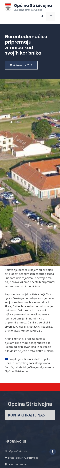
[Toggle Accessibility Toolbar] (52, 451)
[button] (42, 16)
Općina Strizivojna (33, 5)
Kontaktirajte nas (26, 415)
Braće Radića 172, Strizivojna (23, 457)
